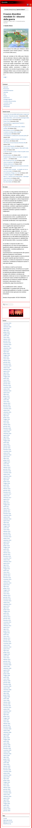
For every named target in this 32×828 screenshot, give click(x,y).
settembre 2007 (7, 711)
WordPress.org (7, 823)
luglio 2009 (6, 672)
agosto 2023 (6, 371)
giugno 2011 (6, 631)
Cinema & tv (6, 97)
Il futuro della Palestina (9, 146)
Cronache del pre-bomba (9, 101)
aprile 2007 (6, 720)
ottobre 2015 (6, 538)
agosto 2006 (6, 734)
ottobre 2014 (6, 559)
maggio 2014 (6, 568)
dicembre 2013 (7, 577)
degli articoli (7, 820)
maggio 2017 (6, 504)
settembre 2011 (7, 625)
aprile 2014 (6, 570)
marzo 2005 (6, 764)
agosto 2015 (6, 542)
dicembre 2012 (7, 599)
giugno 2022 (6, 396)
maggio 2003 (6, 803)
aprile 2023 (6, 378)
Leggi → (5, 77)
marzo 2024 (6, 358)
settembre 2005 (7, 753)
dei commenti (8, 822)
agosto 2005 (6, 755)
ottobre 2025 (6, 325)
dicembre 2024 (7, 342)
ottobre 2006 (6, 730)
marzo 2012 (6, 615)
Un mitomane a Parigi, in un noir (11, 173)
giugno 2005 (6, 759)
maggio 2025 (6, 334)
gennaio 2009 (6, 682)
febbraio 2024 (6, 360)
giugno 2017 (6, 503)
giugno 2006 (6, 737)
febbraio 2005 (6, 766)
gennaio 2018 (6, 490)
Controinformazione (21, 21)
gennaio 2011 (6, 640)
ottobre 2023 (6, 367)
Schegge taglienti (7, 99)
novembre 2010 (7, 643)
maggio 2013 (6, 590)
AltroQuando (6, 106)
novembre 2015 (7, 536)
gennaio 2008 (6, 704)
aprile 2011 (6, 634)
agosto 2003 (6, 798)
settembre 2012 (7, 604)
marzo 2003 (6, 807)
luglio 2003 (6, 800)
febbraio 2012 (6, 616)
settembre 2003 (7, 796)
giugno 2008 (6, 695)
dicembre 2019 (7, 449)
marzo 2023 (6, 380)
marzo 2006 (6, 743)
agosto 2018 (6, 478)
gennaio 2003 (6, 810)
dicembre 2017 (7, 492)
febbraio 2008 (6, 702)
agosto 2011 (6, 627)
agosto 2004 (6, 777)
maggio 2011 (6, 632)
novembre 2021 (7, 408)
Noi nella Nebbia (7, 181)
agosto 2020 (6, 435)
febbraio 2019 (6, 467)
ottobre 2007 (6, 709)
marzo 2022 (6, 401)
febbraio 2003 (6, 809)
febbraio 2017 (6, 510)
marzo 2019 (6, 465)
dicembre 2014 (7, 556)
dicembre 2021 (7, 406)
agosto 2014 (6, 563)
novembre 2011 (7, 622)
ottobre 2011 (6, 624)
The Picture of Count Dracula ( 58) (14, 142)
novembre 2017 (7, 494)
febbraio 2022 (6, 403)
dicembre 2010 (7, 641)
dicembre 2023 (7, 364)
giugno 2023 (6, 374)
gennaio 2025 (6, 341)
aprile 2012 (6, 613)
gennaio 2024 (6, 362)
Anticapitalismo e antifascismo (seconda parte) (15, 135)
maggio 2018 (6, 483)
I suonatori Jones (7, 103)
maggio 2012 (6, 611)
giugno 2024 (6, 353)
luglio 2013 (6, 586)
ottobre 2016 (6, 517)
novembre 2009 (7, 664)
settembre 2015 (7, 540)
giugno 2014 (6, 567)
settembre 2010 (7, 647)
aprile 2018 (6, 485)
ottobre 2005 (6, 752)
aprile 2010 (6, 656)
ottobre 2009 (6, 666)
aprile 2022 (6, 399)
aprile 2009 (6, 677)
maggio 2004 (6, 782)
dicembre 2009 (7, 663)
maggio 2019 (6, 462)
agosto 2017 (6, 499)
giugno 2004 (6, 780)
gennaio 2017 (6, 511)
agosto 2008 (6, 691)
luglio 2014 (6, 565)
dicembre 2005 (7, 748)
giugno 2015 (6, 545)
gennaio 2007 (6, 725)
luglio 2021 (6, 415)
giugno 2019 (6, 460)
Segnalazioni (6, 104)
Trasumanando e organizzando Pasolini (13, 123)
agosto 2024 (6, 350)
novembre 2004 (7, 771)
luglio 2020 (6, 437)
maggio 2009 (6, 675)
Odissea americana (8, 164)
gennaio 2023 (6, 383)
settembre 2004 (7, 775)
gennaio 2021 (6, 426)
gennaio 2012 (6, 618)
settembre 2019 (7, 455)
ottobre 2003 (6, 794)
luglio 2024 (6, 351)
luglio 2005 (6, 757)
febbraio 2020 (6, 446)
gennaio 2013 (6, 597)
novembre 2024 (7, 344)
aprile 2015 (6, 549)
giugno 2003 (6, 801)
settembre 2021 (7, 412)
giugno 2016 (6, 524)
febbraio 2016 (6, 531)
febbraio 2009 (6, 680)
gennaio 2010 (6, 661)
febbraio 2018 (6, 488)
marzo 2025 (6, 337)
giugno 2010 (6, 652)
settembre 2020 (7, 433)
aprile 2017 (6, 506)
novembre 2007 (7, 707)
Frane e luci (6, 121)
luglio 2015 (6, 543)
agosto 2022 (6, 392)
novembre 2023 (7, 366)
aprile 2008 (6, 698)
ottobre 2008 (6, 688)
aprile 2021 (6, 421)
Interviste (5, 92)
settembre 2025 (7, 326)
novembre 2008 (7, 686)
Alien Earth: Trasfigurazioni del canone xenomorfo (15, 165)
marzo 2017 (6, 508)
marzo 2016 (6, 529)
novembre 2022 (7, 387)
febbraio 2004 (6, 787)
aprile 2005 (6, 762)
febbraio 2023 (6, 382)
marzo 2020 (6, 444)
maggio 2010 (6, 654)
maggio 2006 (6, 739)
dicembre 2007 (7, 705)
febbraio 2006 (6, 744)
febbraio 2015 (6, 552)
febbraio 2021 (6, 424)
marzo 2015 (6, 551)
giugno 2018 (6, 481)
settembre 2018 (7, 476)
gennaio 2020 (6, 447)
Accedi (5, 818)
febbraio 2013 (6, 595)
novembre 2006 (7, 728)
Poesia (5, 95)
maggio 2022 (6, 398)
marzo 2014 (6, 572)
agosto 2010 (6, 648)
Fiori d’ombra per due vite (9, 160)
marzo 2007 (6, 721)
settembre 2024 (7, 348)
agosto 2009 (6, 670)
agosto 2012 (6, 606)
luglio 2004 (6, 778)
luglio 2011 (6, 629)
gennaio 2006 (6, 746)
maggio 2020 (6, 440)
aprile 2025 (6, 335)
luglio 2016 (6, 522)
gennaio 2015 (6, 554)
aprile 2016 (6, 527)
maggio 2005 (6, 760)
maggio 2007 (6, 718)
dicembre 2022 (7, 385)
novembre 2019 (7, 451)
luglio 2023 (6, 373)
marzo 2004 (6, 785)
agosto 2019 (6, 456)
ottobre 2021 (6, 410)
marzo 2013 (6, 593)
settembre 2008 (7, 689)
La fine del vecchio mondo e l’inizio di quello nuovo (16, 151)
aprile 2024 (6, 357)
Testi (4, 94)
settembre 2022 (7, 390)
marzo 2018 (6, 487)
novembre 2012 (7, 600)
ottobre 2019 (6, 453)
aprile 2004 (6, 784)
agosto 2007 (6, 712)
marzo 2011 (6, 636)
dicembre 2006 (7, 727)
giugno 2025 (6, 332)
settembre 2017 (7, 497)
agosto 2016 (6, 520)
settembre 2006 (7, 732)
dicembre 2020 (7, 428)
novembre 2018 (7, 472)
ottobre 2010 (6, 645)
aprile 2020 (6, 442)
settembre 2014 (7, 561)
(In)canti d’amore (7, 155)
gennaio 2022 (6, 405)
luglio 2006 (6, 736)
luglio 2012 (6, 608)
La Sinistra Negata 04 (8, 174)
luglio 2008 (6, 693)
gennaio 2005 (6, 768)
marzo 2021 (6, 422)
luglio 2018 (6, 479)
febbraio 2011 (6, 638)
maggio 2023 (6, 376)
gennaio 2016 (6, 533)
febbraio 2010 (6, 659)
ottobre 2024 (6, 346)
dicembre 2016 (7, 513)
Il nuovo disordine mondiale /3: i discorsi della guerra (14, 16)
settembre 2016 (7, 519)
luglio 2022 (6, 394)
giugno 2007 (6, 716)
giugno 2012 (6, 609)
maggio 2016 (6, 526)
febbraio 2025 (6, 339)
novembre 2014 (7, 558)
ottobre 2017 (6, 495)
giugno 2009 (6, 673)
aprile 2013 (6, 591)
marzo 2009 (6, 679)
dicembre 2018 (7, 471)
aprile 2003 (6, 805)
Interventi (5, 22)
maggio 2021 (6, 419)
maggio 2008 (6, 696)
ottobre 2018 (6, 474)
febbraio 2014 (6, 574)
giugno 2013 (6, 588)
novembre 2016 (7, 515)
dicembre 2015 (7, 535)
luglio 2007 (6, 714)
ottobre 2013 (6, 581)
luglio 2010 (6, 650)
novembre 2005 (7, 750)
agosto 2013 (6, 584)
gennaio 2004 (6, 789)
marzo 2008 (6, 700)
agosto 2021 (6, 414)
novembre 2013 (7, 579)
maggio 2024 (6, 355)
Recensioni (6, 88)
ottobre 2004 (6, 773)
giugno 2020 (6, 438)
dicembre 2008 (7, 684)
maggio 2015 (6, 547)
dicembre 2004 (7, 769)
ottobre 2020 (6, 431)
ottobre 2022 (6, 389)
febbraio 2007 (6, 723)
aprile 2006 (6, 741)
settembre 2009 (7, 668)
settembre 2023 (7, 369)
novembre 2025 (7, 323)
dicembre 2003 (7, 791)
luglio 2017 (6, 501)
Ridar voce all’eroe (8, 180)
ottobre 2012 (6, 602)
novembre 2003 (7, 793)
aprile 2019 (6, 463)
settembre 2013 (7, 583)
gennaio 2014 (6, 575)
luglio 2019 (6, 458)
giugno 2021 (6, 417)
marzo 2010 (6, 657)
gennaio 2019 (6, 469)
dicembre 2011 (7, 620)
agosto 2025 (6, 328)
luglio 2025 (6, 330)
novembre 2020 (7, 430)
